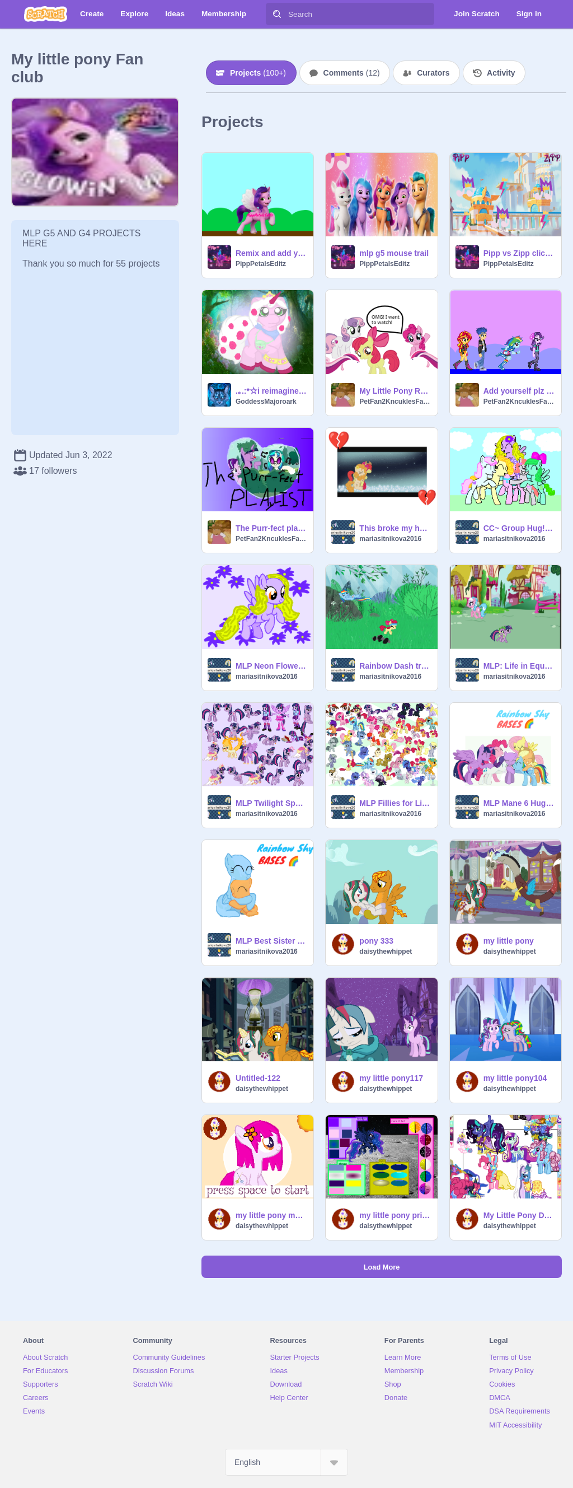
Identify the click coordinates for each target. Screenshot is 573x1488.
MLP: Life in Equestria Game (519, 665)
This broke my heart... (394, 528)
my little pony (508, 940)
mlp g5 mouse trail (394, 253)
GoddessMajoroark (266, 401)
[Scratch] (45, 14)
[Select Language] (286, 1462)
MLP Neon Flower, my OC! (271, 665)
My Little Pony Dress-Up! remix (519, 1215)
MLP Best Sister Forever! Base (271, 940)
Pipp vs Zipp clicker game (519, 253)
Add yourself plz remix (519, 390)
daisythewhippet (385, 951)
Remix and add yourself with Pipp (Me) (271, 253)
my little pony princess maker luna (394, 1215)
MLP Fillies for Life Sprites (394, 803)
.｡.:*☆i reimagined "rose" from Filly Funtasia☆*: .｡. (271, 390)
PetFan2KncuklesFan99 (394, 401)
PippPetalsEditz (261, 264)
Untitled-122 (258, 1078)
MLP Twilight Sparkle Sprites (271, 803)
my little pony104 (515, 1078)
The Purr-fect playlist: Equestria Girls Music (271, 528)
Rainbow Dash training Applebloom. (394, 665)
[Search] (277, 14)
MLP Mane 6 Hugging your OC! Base (519, 803)
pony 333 (376, 940)
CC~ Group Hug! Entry (519, 528)
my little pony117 (391, 1078)
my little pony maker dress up (271, 1215)
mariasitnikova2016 (390, 539)
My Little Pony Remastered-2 (394, 390)
